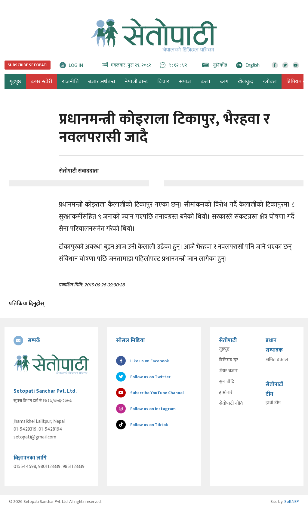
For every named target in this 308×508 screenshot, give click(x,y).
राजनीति (70, 81)
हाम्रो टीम (273, 403)
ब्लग (224, 81)
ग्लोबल (270, 81)
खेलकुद (245, 81)
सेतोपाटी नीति (231, 403)
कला (205, 81)
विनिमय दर (228, 360)
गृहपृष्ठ (224, 349)
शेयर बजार (228, 371)
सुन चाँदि (226, 382)
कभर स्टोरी (41, 81)
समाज (185, 81)
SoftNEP (291, 501)
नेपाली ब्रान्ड (136, 81)
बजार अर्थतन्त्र (101, 81)
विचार (163, 81)
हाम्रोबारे (226, 393)
